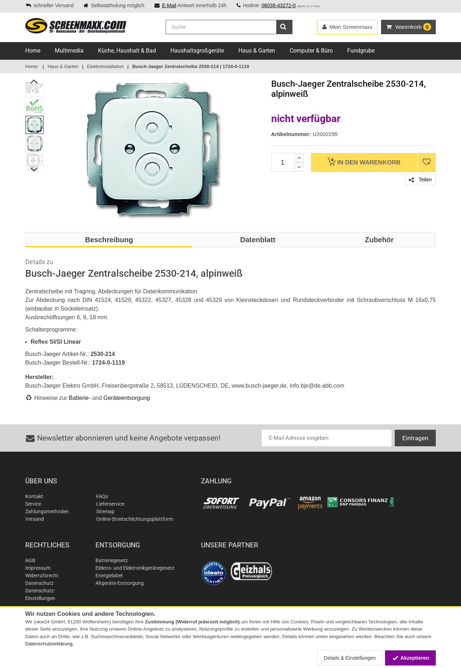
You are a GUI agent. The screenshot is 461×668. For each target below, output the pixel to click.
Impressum (37, 568)
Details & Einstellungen (350, 658)
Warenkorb (363, 162)
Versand (34, 519)
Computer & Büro (311, 50)
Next (34, 169)
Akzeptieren (410, 658)
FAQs (102, 496)
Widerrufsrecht (41, 575)
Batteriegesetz (111, 560)
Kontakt (34, 496)
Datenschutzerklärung (48, 643)
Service (33, 504)
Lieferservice (110, 504)
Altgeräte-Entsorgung (119, 583)
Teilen (420, 179)
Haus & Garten (256, 50)
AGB (30, 560)
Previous (34, 81)
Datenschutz (39, 583)
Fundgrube (361, 50)
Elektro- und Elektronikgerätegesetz (134, 568)
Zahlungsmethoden (47, 511)
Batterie (79, 398)
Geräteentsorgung (126, 398)
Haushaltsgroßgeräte (197, 50)
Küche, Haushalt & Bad (127, 50)
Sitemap (105, 511)
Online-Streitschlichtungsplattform (134, 519)
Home (32, 50)
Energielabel (108, 575)
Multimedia (69, 50)
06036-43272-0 (278, 5)
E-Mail (169, 5)
